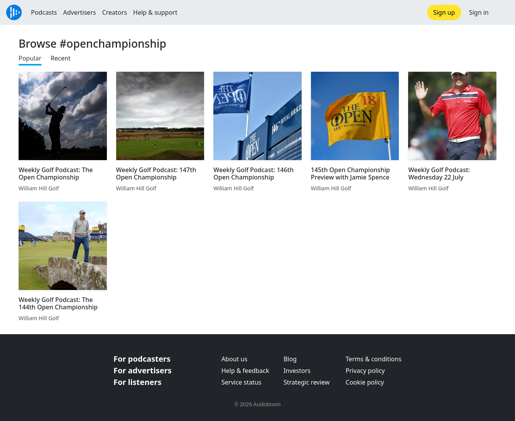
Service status (241, 382)
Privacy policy (365, 370)
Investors (297, 370)
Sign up (444, 12)
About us (234, 359)
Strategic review (306, 382)
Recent (60, 58)
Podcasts (44, 12)
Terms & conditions (374, 359)
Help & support (155, 12)
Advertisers (79, 12)
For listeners (137, 382)
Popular (30, 58)
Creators (114, 12)
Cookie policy (365, 382)
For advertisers (142, 370)
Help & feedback (245, 370)
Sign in (479, 12)
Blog (290, 359)
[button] (502, 12)
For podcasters (141, 359)
